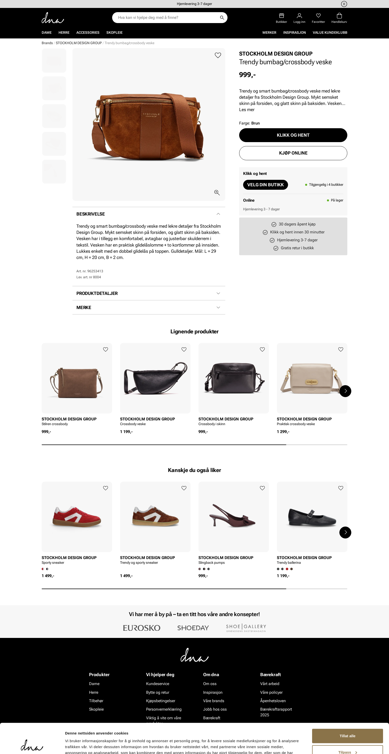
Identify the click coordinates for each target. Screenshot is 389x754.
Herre (64, 32)
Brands (47, 43)
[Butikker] (281, 18)
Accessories (87, 32)
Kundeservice (157, 683)
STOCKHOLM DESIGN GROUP (79, 43)
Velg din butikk (265, 184)
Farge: (249, 123)
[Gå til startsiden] (53, 17)
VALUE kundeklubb (330, 32)
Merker (269, 32)
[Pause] (343, 4)
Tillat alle (348, 708)
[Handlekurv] (339, 18)
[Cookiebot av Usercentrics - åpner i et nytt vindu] (32, 744)
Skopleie (114, 32)
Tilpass (347, 724)
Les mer (247, 109)
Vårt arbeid (269, 683)
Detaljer (72, 744)
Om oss (210, 683)
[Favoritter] (318, 18)
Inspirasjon (294, 32)
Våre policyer (271, 692)
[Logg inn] (299, 18)
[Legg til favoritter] (218, 55)
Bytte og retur (157, 692)
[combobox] (167, 17)
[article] (77, 386)
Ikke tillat (348, 740)
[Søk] (222, 17)
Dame (47, 32)
